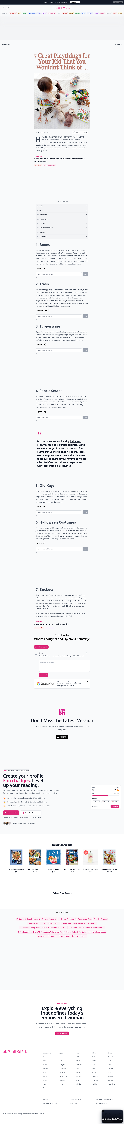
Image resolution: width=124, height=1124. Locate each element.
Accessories (13, 13)
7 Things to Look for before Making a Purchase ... (85, 932)
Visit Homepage (62, 1033)
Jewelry (94, 1068)
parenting (6, 44)
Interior (78, 1068)
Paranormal (63, 1076)
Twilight (65, 13)
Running (110, 1076)
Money (78, 1072)
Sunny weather (39, 628)
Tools (45, 1088)
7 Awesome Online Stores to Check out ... (79, 923)
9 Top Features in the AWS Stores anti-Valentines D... (40, 932)
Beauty (24, 13)
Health (71, 13)
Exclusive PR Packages (50, 1103)
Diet (44, 1061)
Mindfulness (51, 13)
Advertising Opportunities (104, 1099)
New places (38, 165)
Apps (61, 1053)
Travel (61, 1084)
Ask (85, 274)
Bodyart (45, 1057)
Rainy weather (49, 628)
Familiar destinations (49, 165)
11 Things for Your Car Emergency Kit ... (75, 919)
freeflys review (100, 919)
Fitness (102, 13)
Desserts (110, 1057)
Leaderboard (95, 806)
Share (84, 132)
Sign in (39, 817)
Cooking (94, 1057)
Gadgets (62, 1065)
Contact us (46, 1099)
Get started (115, 806)
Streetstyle (95, 1080)
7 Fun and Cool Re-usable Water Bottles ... (86, 927)
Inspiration (62, 1068)
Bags (114, 13)
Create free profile (11, 813)
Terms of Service (101, 1103)
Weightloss (32, 13)
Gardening (79, 1065)
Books (83, 13)
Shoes (96, 13)
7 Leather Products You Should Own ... (43, 923)
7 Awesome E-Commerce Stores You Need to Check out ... (62, 936)
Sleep (77, 1080)
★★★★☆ (118, 44)
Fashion (77, 13)
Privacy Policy (74, 1103)
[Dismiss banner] (87, 681)
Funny (45, 1065)
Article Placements (75, 1099)
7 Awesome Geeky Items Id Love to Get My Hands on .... (43, 927)
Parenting (79, 1076)
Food (38, 13)
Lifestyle (108, 13)
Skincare (62, 1080)
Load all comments (41, 647)
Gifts (93, 1065)
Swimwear (111, 1080)
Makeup (90, 13)
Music (120, 13)
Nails (59, 13)
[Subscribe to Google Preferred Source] (45, 684)
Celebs (78, 1057)
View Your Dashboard (30, 813)
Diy (19, 13)
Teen (44, 1084)
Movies (44, 13)
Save (76, 132)
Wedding (4, 13)
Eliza (39, 132)
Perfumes (95, 1076)
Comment (43, 675)
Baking (94, 1053)
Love (44, 1072)
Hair (109, 1065)
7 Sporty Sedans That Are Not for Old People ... (36, 919)
